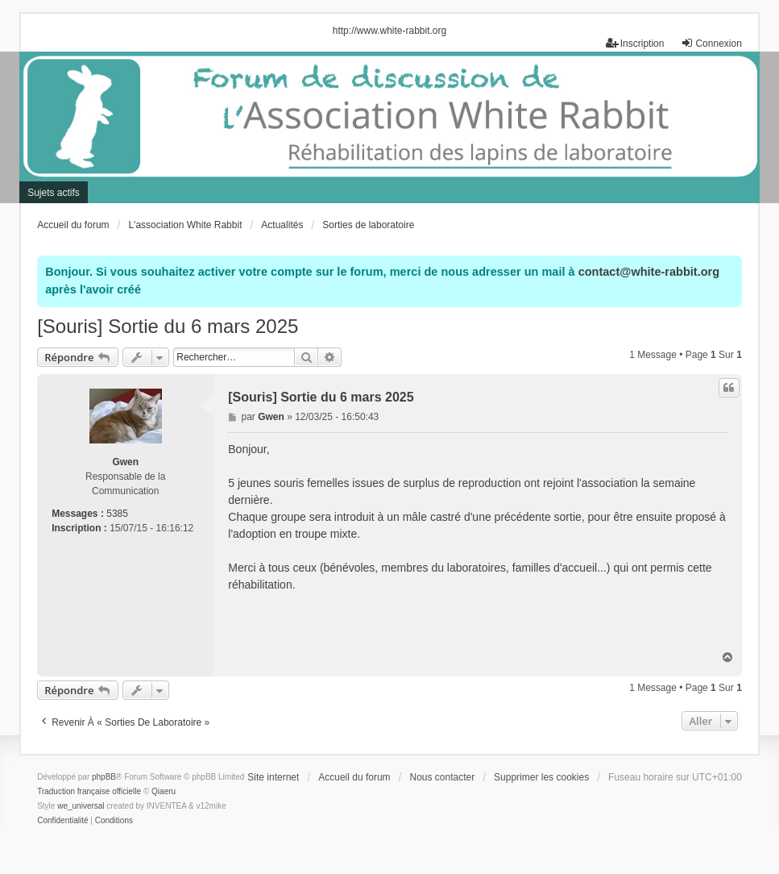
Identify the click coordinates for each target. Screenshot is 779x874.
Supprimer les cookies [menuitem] (541, 777)
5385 (117, 513)
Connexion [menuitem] (711, 43)
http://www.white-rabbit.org (389, 30)
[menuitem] (62, 821)
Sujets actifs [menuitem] (53, 192)
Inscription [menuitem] (635, 43)
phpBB (104, 776)
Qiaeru (163, 791)
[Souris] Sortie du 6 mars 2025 (167, 326)
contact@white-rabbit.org (648, 271)
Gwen (125, 462)
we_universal (80, 805)
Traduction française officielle (89, 791)
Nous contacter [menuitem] (441, 777)
